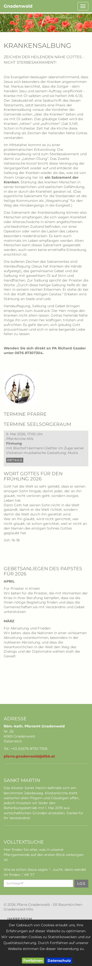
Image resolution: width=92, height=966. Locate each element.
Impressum (19, 919)
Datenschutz (59, 961)
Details (14, 460)
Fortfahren (33, 961)
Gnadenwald (18, 6)
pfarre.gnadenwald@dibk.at (29, 756)
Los (81, 883)
